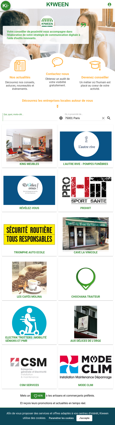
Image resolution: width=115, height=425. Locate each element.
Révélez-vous (29, 208)
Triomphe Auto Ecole (29, 252)
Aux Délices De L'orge (85, 340)
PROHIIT (85, 208)
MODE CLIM (85, 385)
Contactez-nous (57, 74)
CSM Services (29, 385)
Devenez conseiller (95, 77)
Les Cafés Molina (29, 296)
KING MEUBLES (29, 164)
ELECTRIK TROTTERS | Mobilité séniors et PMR (25, 339)
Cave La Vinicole (86, 252)
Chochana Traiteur (85, 296)
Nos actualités (20, 77)
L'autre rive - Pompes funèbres (85, 164)
